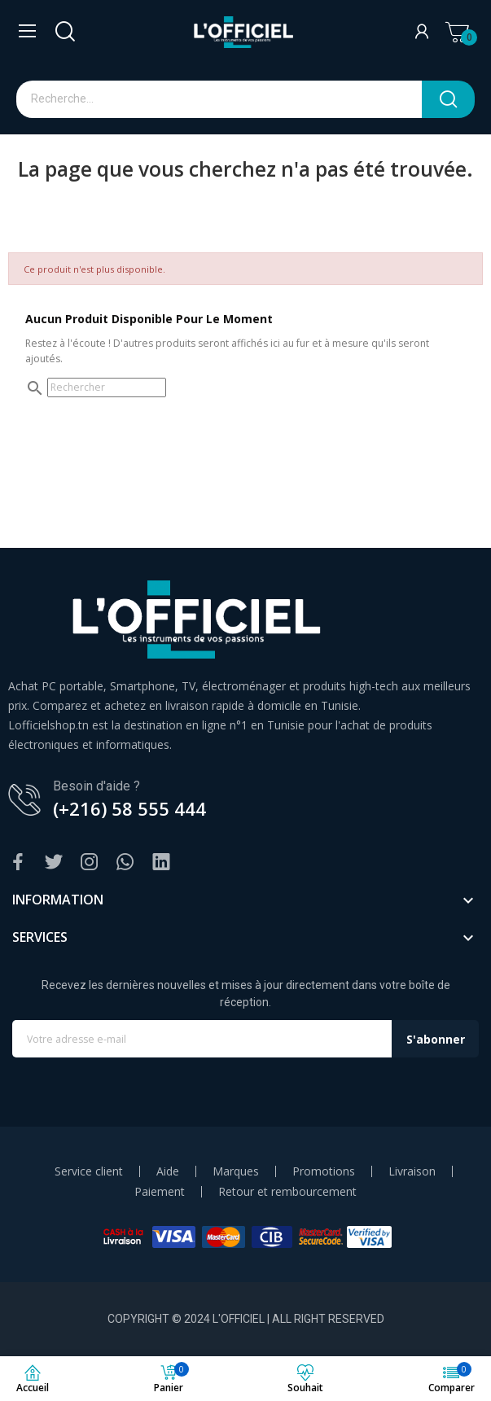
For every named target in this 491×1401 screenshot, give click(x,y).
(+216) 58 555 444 (129, 808)
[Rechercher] (106, 387)
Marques (236, 1171)
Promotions (323, 1171)
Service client (89, 1171)
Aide (167, 1171)
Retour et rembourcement (287, 1191)
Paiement (159, 1191)
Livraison (412, 1171)
